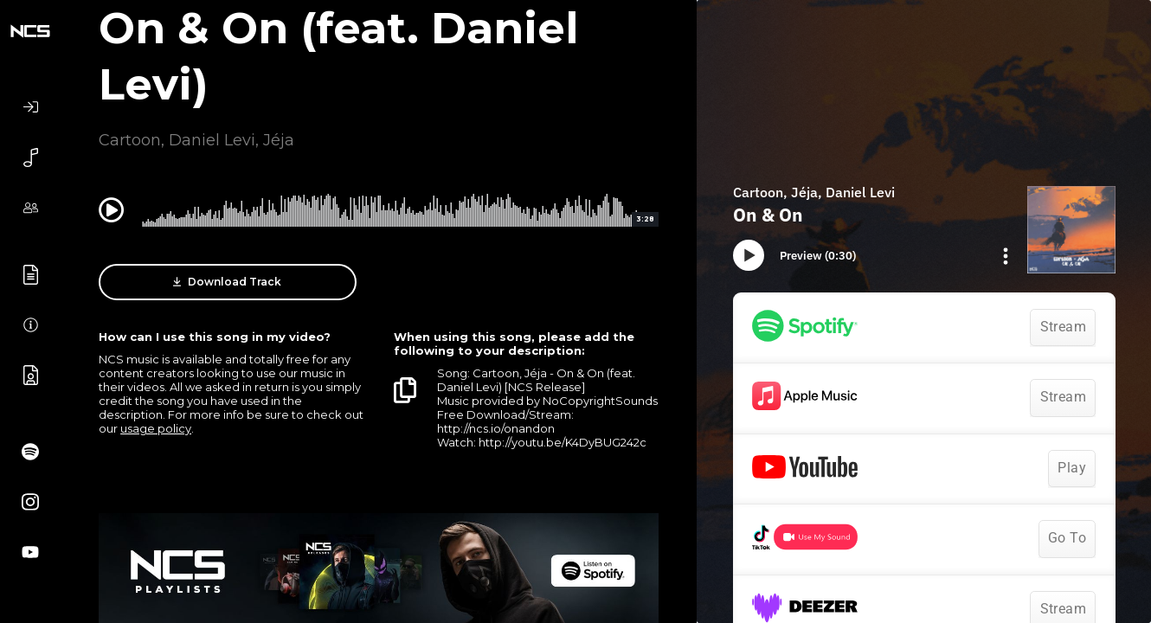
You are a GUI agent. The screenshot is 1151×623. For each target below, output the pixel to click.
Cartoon (130, 140)
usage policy (155, 428)
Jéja (278, 140)
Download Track (227, 282)
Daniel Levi (212, 140)
